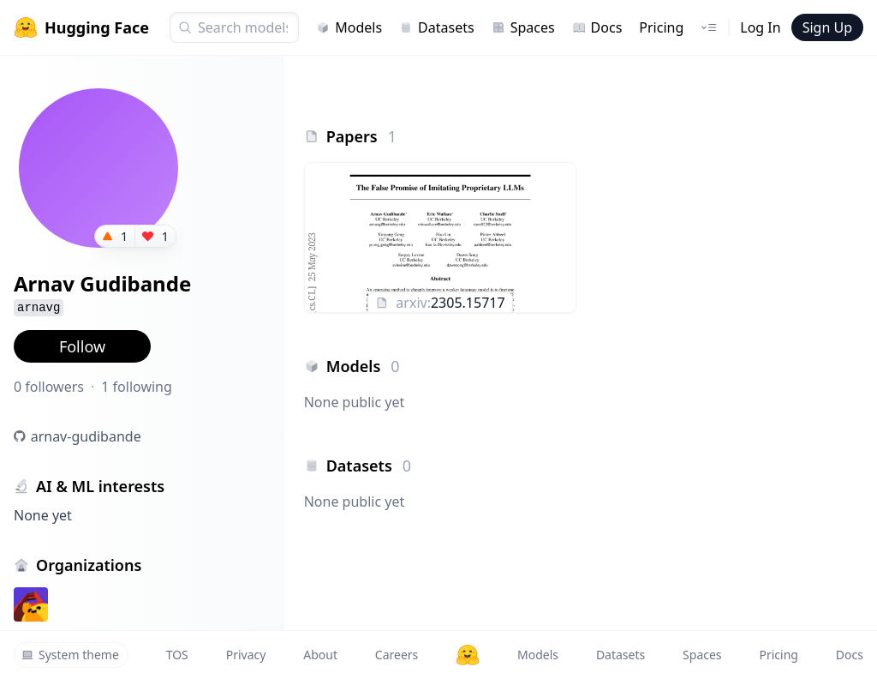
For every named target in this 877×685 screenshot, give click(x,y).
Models (349, 27)
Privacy (246, 654)
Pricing (661, 27)
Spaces (523, 27)
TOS (177, 654)
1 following (136, 386)
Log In (760, 27)
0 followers (49, 386)
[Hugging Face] (468, 655)
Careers (396, 654)
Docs (597, 27)
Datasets (436, 27)
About (320, 654)
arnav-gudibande (86, 436)
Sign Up (827, 27)
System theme (70, 654)
